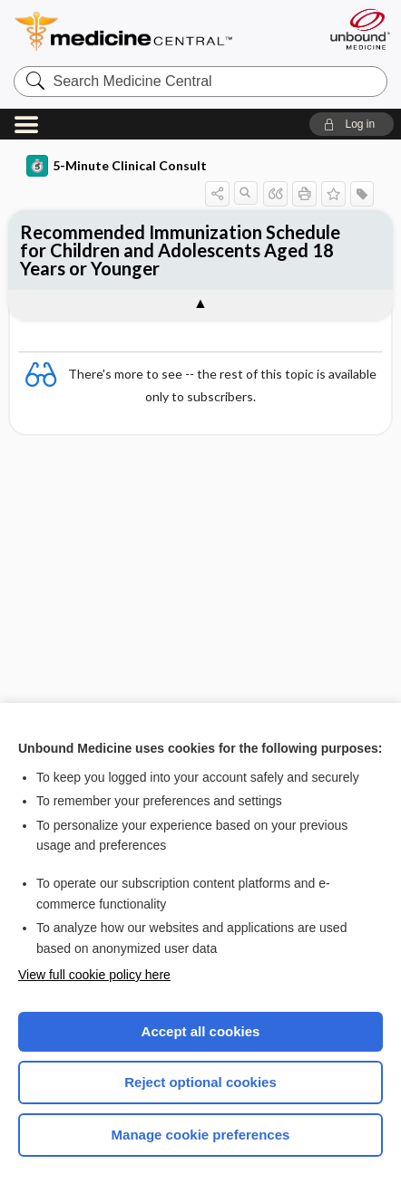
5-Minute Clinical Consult (116, 166)
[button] (351, 124)
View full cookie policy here (94, 974)
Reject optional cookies (200, 1082)
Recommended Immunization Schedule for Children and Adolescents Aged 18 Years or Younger (180, 250)
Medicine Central (156, 31)
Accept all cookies (201, 1031)
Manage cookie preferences (201, 1134)
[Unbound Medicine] (359, 29)
